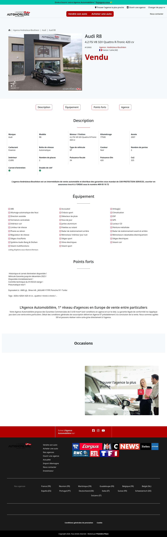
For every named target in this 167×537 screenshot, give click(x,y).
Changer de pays (156, 7)
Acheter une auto (102, 13)
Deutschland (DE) (86, 491)
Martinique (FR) (85, 486)
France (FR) (46, 486)
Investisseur (48, 471)
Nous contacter (156, 14)
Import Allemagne (50, 463)
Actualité (46, 459)
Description (44, 107)
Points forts (100, 107)
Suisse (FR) (122, 491)
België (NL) (146, 486)
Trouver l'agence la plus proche (109, 7)
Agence (125, 107)
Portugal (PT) (65, 491)
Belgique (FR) (128, 486)
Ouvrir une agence (136, 7)
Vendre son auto (77, 13)
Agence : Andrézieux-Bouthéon (112, 47)
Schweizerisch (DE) (143, 491)
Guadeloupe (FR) (106, 486)
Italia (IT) (105, 491)
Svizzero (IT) (96, 495)
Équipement (72, 107)
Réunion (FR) (64, 486)
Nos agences (48, 452)
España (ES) (46, 491)
